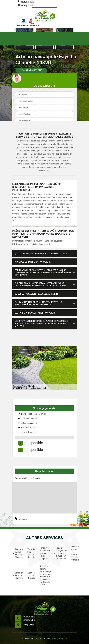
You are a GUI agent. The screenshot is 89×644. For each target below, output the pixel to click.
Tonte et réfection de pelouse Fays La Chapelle (44, 553)
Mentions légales (59, 638)
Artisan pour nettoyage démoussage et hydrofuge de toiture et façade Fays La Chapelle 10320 (44, 575)
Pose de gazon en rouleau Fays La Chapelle (74, 553)
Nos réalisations (31, 70)
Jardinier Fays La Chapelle (17, 575)
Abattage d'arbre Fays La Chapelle (17, 553)
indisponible (26, 1)
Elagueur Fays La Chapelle (30, 575)
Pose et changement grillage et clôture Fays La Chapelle (60, 553)
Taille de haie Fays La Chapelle (30, 553)
